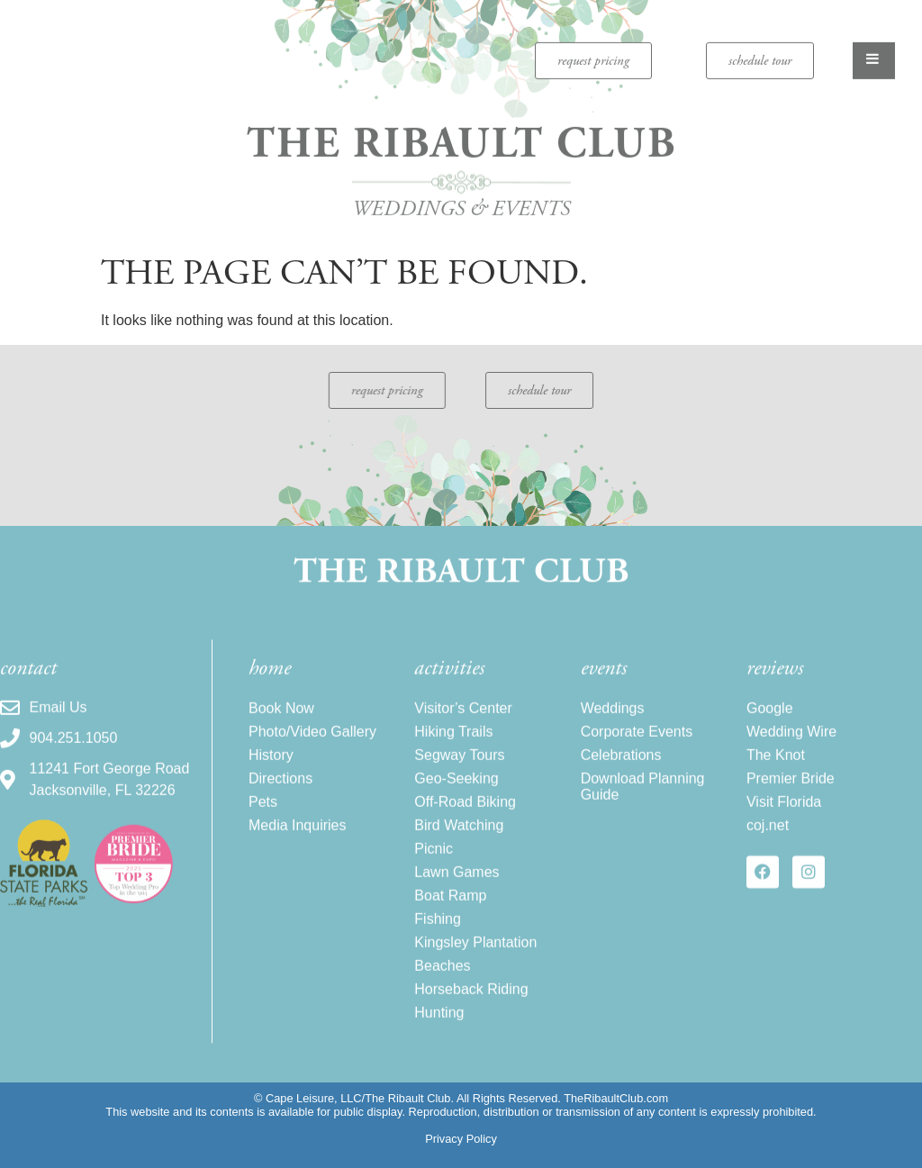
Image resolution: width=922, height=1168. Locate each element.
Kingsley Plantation (475, 962)
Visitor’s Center (463, 728)
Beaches (442, 985)
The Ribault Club (461, 134)
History (271, 775)
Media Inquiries (298, 845)
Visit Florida (783, 821)
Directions (280, 798)
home (270, 688)
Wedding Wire (791, 751)
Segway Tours (459, 775)
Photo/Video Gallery (312, 751)
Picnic (433, 868)
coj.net (767, 845)
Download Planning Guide (643, 806)
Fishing (437, 938)
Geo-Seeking (456, 798)
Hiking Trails (453, 751)
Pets (263, 821)
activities (449, 688)
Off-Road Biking (465, 821)
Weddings (613, 728)
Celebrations (621, 775)
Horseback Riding (471, 1009)
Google (769, 728)
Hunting (439, 1032)
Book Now (281, 728)
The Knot (775, 775)
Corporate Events (637, 751)
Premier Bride (790, 798)
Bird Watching (458, 845)
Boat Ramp (450, 915)
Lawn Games (456, 892)
